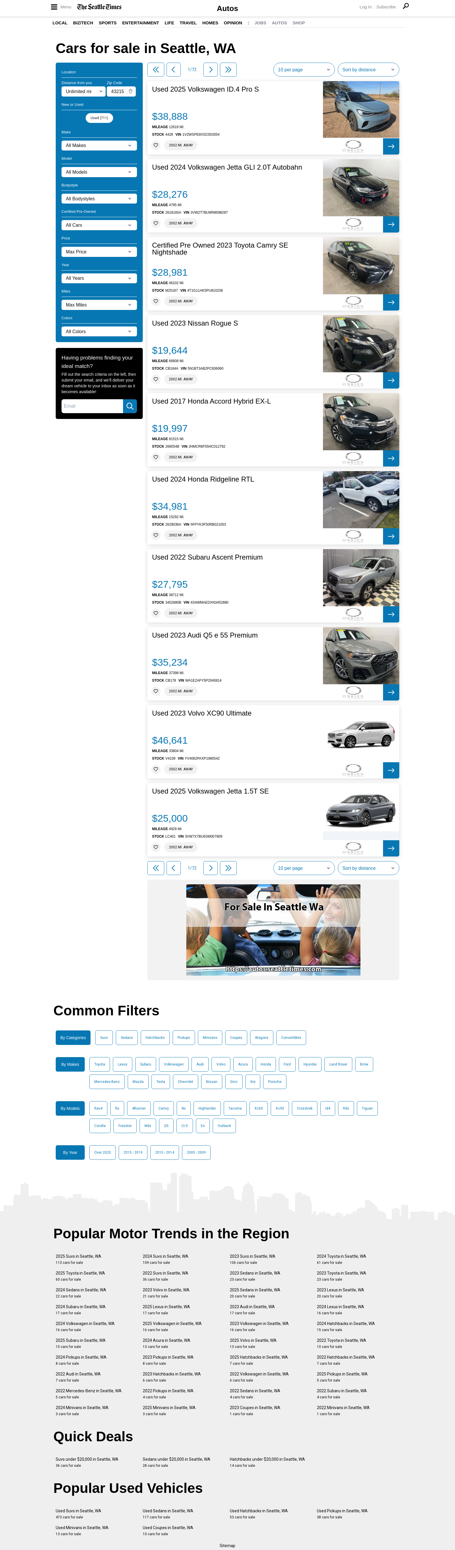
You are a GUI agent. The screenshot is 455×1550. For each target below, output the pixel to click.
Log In (366, 6)
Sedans (127, 1038)
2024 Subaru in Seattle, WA (81, 1309)
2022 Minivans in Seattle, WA (343, 1410)
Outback (224, 1126)
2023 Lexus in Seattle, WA (340, 1293)
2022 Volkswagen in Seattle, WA (259, 1377)
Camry (163, 1108)
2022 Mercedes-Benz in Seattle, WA (89, 1394)
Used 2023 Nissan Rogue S (195, 323)
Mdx (148, 1126)
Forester (125, 1126)
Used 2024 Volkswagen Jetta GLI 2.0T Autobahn (227, 167)
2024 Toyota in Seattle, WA (341, 1259)
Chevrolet (185, 1082)
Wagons (261, 1038)
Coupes (236, 1038)
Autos (227, 8)
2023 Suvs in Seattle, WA (252, 1259)
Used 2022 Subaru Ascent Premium (207, 557)
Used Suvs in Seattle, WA (78, 1514)
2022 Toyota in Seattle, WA (341, 1343)
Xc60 (258, 1108)
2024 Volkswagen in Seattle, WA (85, 1326)
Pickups (184, 1038)
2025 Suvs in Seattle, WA (78, 1259)
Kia (252, 1082)
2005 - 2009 (196, 1152)
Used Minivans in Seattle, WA (82, 1530)
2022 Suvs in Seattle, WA (165, 1276)
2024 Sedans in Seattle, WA (81, 1293)
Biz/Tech (83, 22)
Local (60, 22)
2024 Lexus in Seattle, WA (340, 1309)
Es (203, 1126)
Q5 (166, 1126)
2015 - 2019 (133, 1152)
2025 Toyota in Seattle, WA (80, 1276)
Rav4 (98, 1108)
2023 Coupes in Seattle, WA (255, 1410)
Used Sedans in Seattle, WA (168, 1514)
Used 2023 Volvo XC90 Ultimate (202, 713)
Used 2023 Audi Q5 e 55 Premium (205, 635)
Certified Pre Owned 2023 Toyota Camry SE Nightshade (220, 249)
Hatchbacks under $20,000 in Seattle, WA (267, 1462)
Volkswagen (174, 1064)
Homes (210, 22)
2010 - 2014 (164, 1152)
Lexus (122, 1064)
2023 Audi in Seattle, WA (252, 1309)
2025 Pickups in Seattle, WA (342, 1377)
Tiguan (367, 1108)
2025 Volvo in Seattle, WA (253, 1343)
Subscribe (386, 6)
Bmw (364, 1064)
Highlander (207, 1108)
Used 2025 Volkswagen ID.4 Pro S (205, 89)
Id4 (327, 1108)
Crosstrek (305, 1108)
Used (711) (99, 118)
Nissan (211, 1082)
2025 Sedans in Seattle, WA (255, 1293)
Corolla (100, 1126)
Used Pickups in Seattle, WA (342, 1514)
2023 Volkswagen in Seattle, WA (259, 1326)
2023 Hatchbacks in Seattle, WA (172, 1377)
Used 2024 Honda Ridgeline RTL (203, 479)
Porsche (274, 1082)
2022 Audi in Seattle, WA (78, 1377)
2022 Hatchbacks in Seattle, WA (346, 1360)
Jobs (260, 22)
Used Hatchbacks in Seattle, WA (259, 1514)
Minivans (210, 1038)
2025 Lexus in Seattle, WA (166, 1309)
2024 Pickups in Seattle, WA (81, 1360)
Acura (243, 1064)
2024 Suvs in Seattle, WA (165, 1259)
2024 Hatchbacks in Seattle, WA (346, 1326)
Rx (117, 1108)
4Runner (139, 1108)
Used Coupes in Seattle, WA (168, 1530)
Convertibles (291, 1038)
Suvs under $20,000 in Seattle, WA (87, 1462)
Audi (200, 1064)
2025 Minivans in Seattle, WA (169, 1410)
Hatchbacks (155, 1038)
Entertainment (140, 22)
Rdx (346, 1108)
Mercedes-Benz (107, 1082)
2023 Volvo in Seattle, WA (166, 1293)
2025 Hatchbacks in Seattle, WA (259, 1360)
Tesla (160, 1082)
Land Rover (338, 1064)
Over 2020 (102, 1152)
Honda (266, 1064)
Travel (188, 22)
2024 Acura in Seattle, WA (166, 1343)
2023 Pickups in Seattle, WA (168, 1360)
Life (169, 22)
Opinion (233, 22)
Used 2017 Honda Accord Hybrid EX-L (211, 401)
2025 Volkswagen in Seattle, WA (172, 1326)
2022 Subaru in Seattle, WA (342, 1394)
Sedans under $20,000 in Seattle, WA (176, 1462)
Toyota (99, 1064)
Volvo (220, 1064)
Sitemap (227, 1545)
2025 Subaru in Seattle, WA (81, 1343)
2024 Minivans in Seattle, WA (82, 1410)
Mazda (138, 1082)
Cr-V (184, 1126)
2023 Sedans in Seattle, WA (255, 1276)
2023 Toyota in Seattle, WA (341, 1276)
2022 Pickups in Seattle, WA (168, 1394)
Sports (108, 22)
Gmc (234, 1082)
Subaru (145, 1064)
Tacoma (235, 1108)
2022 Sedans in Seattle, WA (255, 1394)
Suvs (104, 1038)
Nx (184, 1108)
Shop (298, 22)
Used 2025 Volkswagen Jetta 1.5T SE (210, 791)
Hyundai (310, 1064)
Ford (287, 1064)
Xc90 (280, 1108)
